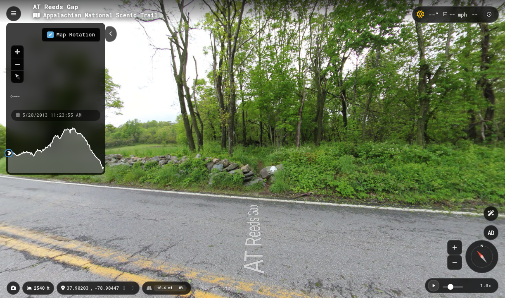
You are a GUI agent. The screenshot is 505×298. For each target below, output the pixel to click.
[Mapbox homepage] (15, 100)
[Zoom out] (17, 64)
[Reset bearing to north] (17, 76)
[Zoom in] (17, 52)
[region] (56, 65)
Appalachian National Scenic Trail (95, 15)
